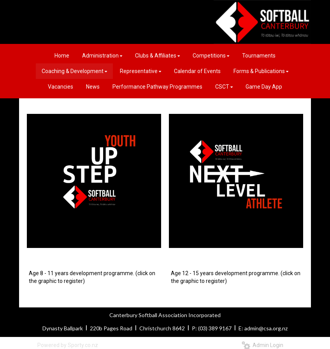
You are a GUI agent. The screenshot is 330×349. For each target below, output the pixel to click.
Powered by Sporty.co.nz (67, 345)
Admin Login (262, 345)
